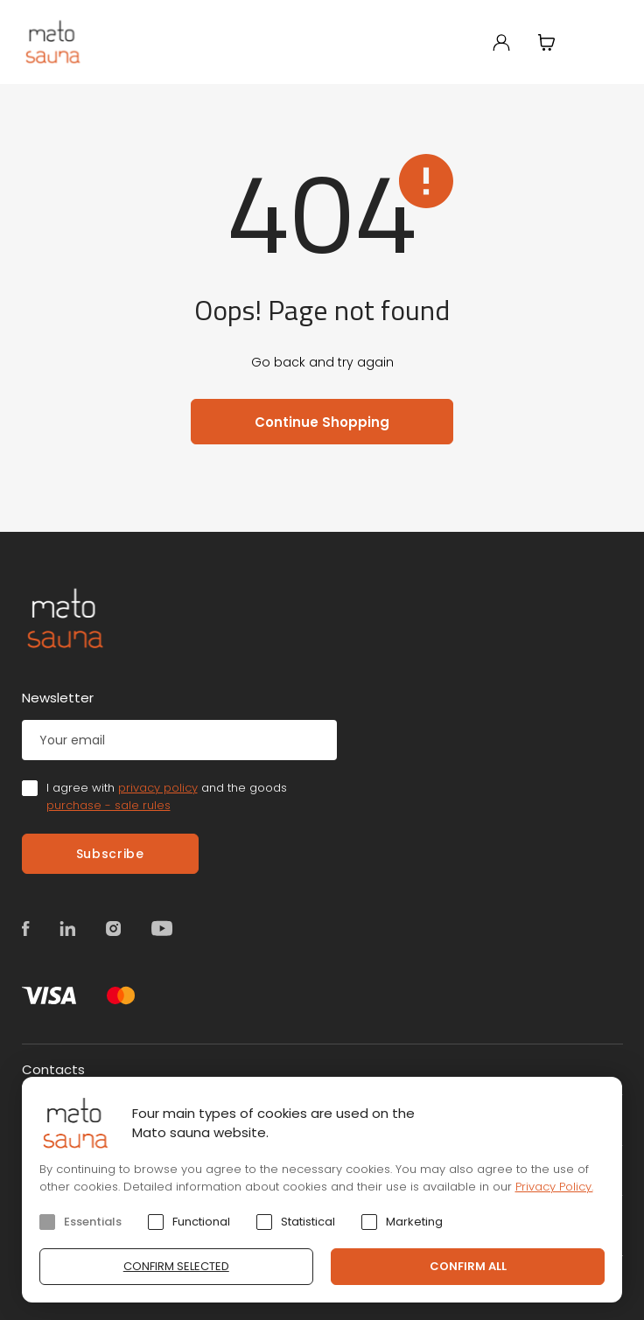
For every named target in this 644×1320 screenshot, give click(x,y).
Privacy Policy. (554, 1186)
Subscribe (110, 854)
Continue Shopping (322, 422)
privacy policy (158, 787)
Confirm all (468, 1266)
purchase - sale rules (108, 805)
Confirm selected (176, 1266)
